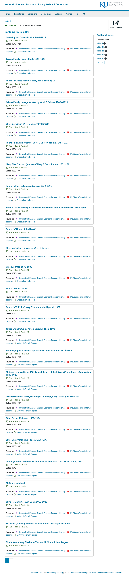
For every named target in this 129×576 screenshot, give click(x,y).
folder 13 (100, 58)
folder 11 (100, 51)
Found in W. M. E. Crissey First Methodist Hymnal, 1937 (33, 307)
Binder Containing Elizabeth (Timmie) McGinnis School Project (37, 542)
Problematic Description (81, 573)
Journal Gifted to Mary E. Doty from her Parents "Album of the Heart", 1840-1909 (46, 207)
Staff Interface (36, 573)
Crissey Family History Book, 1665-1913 (26, 59)
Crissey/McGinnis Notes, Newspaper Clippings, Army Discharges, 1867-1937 (43, 396)
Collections (32, 14)
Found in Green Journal (17, 288)
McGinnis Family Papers (27, 343)
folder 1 (100, 43)
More (101, 62)
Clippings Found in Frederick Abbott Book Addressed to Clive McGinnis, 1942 (44, 461)
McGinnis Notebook (15, 483)
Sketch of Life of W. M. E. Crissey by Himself (27, 123)
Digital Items (46, 14)
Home (7, 14)
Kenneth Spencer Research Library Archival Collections (37, 4)
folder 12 (100, 54)
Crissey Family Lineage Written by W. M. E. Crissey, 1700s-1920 (37, 102)
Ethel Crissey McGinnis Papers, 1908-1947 (27, 439)
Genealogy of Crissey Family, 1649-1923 (26, 37)
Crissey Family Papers (26, 52)
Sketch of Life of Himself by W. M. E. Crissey (27, 248)
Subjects (58, 14)
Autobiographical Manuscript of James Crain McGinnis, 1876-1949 (39, 350)
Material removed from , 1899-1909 (49, 373)
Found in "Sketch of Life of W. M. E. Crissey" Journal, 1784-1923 (37, 142)
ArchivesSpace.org (55, 573)
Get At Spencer (116, 25)
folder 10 (100, 47)
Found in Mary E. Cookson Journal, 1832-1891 (29, 185)
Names (69, 14)
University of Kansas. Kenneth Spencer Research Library (42, 49)
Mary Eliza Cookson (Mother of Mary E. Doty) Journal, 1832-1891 (38, 164)
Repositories (18, 14)
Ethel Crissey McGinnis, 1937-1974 (23, 418)
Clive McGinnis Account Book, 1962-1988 (26, 501)
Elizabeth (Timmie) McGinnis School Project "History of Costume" (38, 523)
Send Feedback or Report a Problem (107, 573)
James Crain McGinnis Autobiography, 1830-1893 (30, 328)
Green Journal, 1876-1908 (19, 266)
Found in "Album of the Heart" (21, 229)
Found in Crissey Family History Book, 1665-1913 (30, 80)
